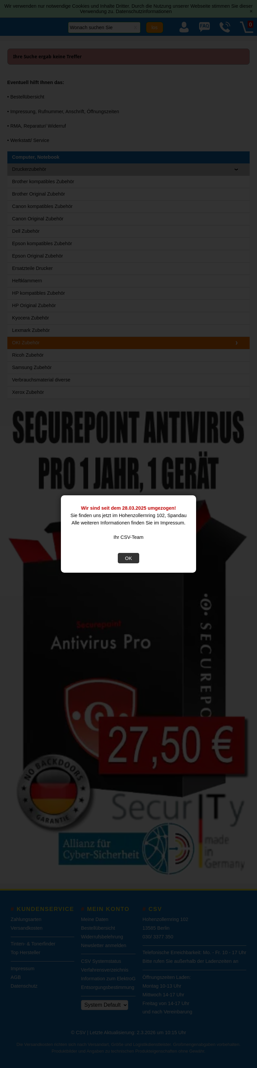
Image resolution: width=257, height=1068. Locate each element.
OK (128, 558)
